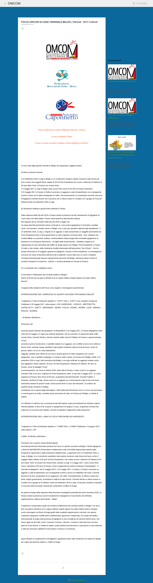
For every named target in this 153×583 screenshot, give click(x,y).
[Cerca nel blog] (138, 3)
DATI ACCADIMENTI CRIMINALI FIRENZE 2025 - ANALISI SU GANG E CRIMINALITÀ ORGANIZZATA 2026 (121, 155)
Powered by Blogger (76, 580)
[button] (22, 28)
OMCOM (14, 3)
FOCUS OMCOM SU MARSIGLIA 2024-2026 (122, 81)
